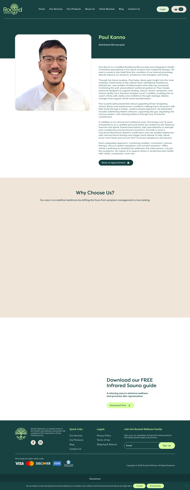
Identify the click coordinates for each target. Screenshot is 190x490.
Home (42, 9)
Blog (121, 9)
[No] (187, 486)
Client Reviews (107, 9)
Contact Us (134, 9)
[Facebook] (33, 442)
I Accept (139, 486)
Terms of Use (103, 440)
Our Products (74, 9)
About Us (90, 9)
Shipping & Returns (107, 444)
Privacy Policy (104, 435)
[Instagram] (40, 442)
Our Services (56, 9)
